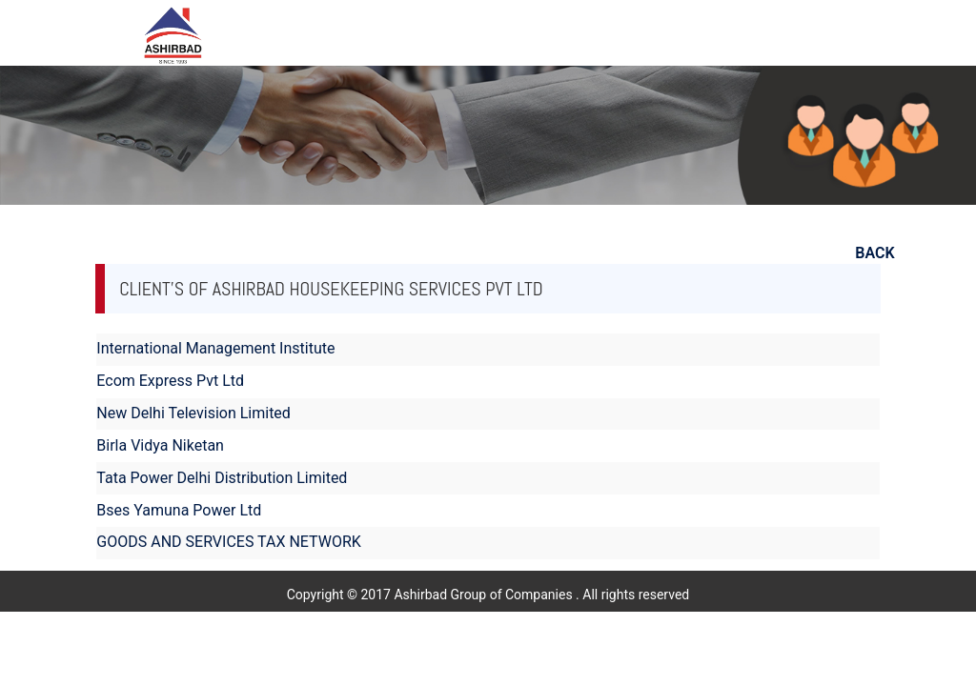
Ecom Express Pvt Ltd (170, 381)
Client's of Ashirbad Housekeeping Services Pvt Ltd (330, 288)
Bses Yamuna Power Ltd (178, 510)
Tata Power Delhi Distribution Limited (221, 478)
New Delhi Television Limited (193, 413)
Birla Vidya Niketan (160, 445)
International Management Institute (215, 348)
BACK (874, 253)
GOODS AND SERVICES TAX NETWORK (228, 542)
